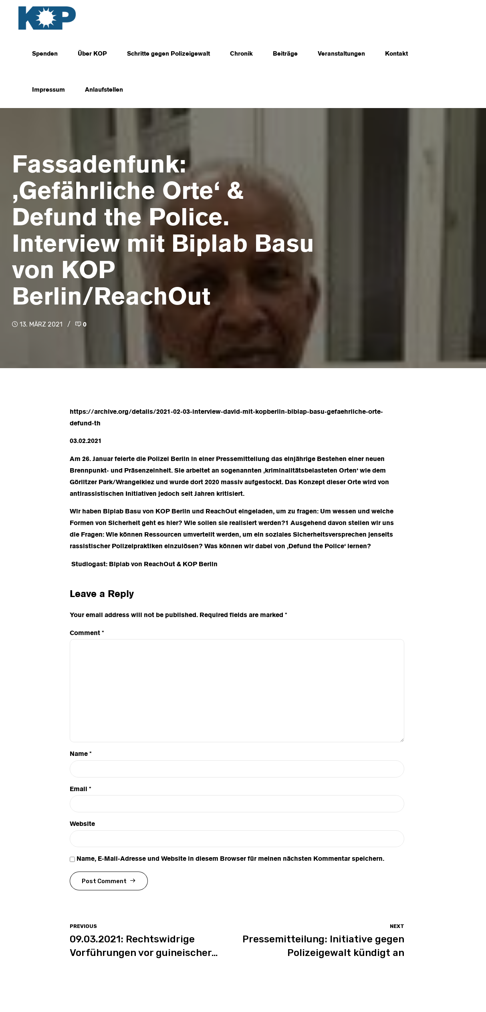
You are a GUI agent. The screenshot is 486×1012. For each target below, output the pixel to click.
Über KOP (92, 54)
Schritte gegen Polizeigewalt (168, 54)
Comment (87, 633)
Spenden (45, 54)
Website (82, 824)
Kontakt (396, 54)
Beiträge (285, 54)
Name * (81, 754)
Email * (80, 789)
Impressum (48, 90)
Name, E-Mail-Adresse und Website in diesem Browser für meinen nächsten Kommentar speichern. (230, 859)
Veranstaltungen (341, 54)
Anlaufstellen (104, 90)
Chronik (241, 54)
